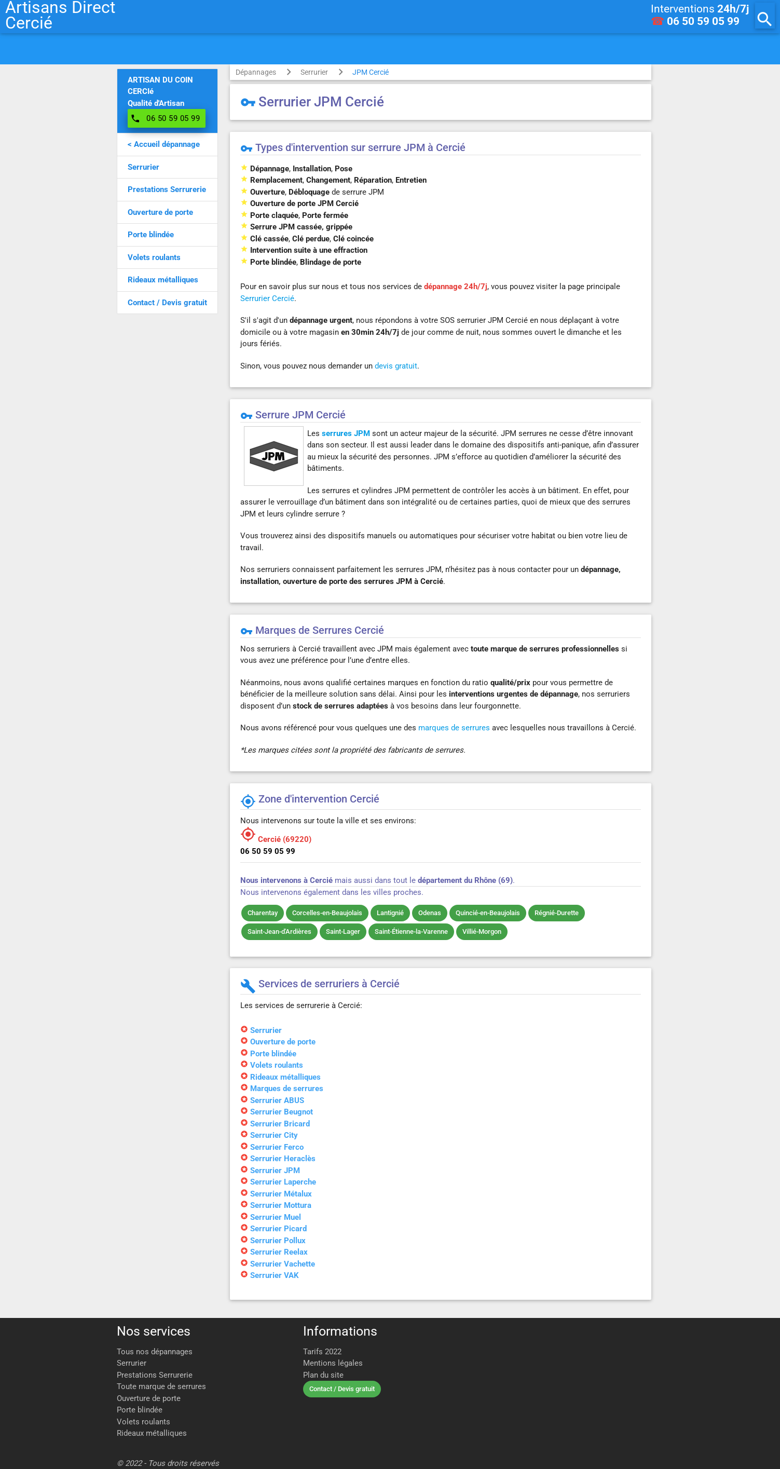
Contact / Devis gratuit (342, 1389)
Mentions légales (333, 1363)
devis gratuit (396, 366)
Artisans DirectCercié (60, 15)
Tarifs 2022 (322, 1351)
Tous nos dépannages (155, 1351)
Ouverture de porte (149, 1398)
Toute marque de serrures (161, 1386)
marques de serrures (454, 727)
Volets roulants (143, 1421)
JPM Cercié (370, 72)
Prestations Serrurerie (155, 1375)
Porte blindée (139, 1409)
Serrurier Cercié (267, 298)
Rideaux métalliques (152, 1433)
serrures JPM (346, 433)
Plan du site (323, 1375)
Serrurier (314, 72)
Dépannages (256, 72)
